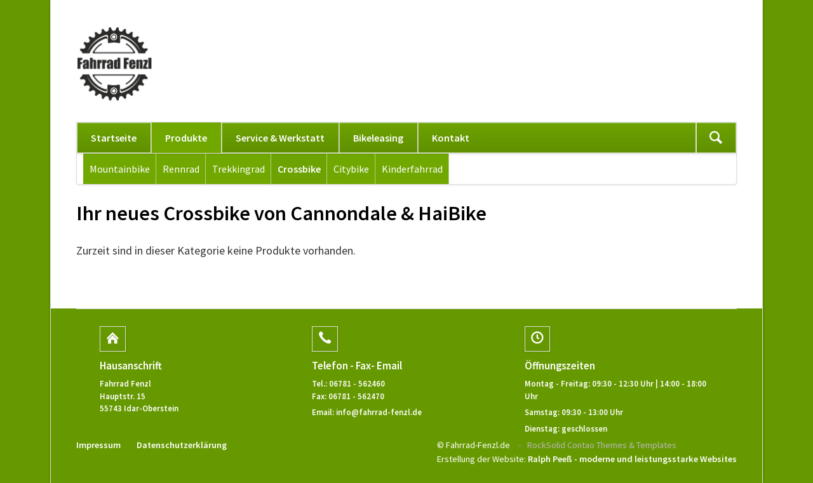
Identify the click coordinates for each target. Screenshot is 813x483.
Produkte (186, 137)
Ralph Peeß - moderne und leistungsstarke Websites (632, 459)
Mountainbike (120, 168)
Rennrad (181, 168)
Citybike (351, 168)
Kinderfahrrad (412, 168)
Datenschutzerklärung (182, 445)
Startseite (114, 137)
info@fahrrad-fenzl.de (379, 412)
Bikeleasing (378, 137)
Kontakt (450, 137)
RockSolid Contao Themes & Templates (601, 445)
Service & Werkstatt (280, 137)
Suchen (715, 137)
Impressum (98, 445)
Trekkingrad (238, 168)
